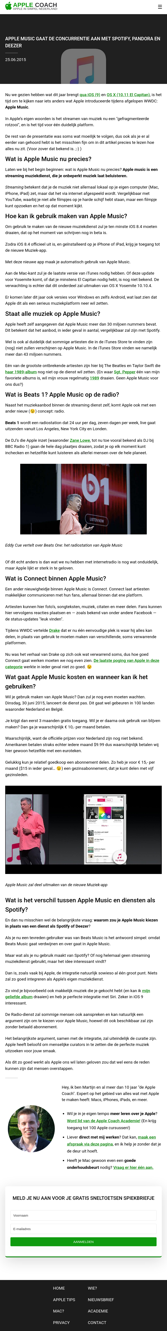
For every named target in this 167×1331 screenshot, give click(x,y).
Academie (98, 1311)
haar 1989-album (21, 371)
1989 (94, 378)
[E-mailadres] (83, 1229)
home (59, 1288)
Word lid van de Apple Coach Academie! (103, 1120)
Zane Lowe (80, 440)
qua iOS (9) (90, 94)
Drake (54, 630)
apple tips (64, 1299)
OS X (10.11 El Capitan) (128, 94)
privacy (61, 1322)
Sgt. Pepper (124, 371)
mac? (58, 1311)
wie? (92, 1288)
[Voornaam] (83, 1215)
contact (97, 1322)
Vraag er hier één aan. (133, 1167)
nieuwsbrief (101, 1299)
